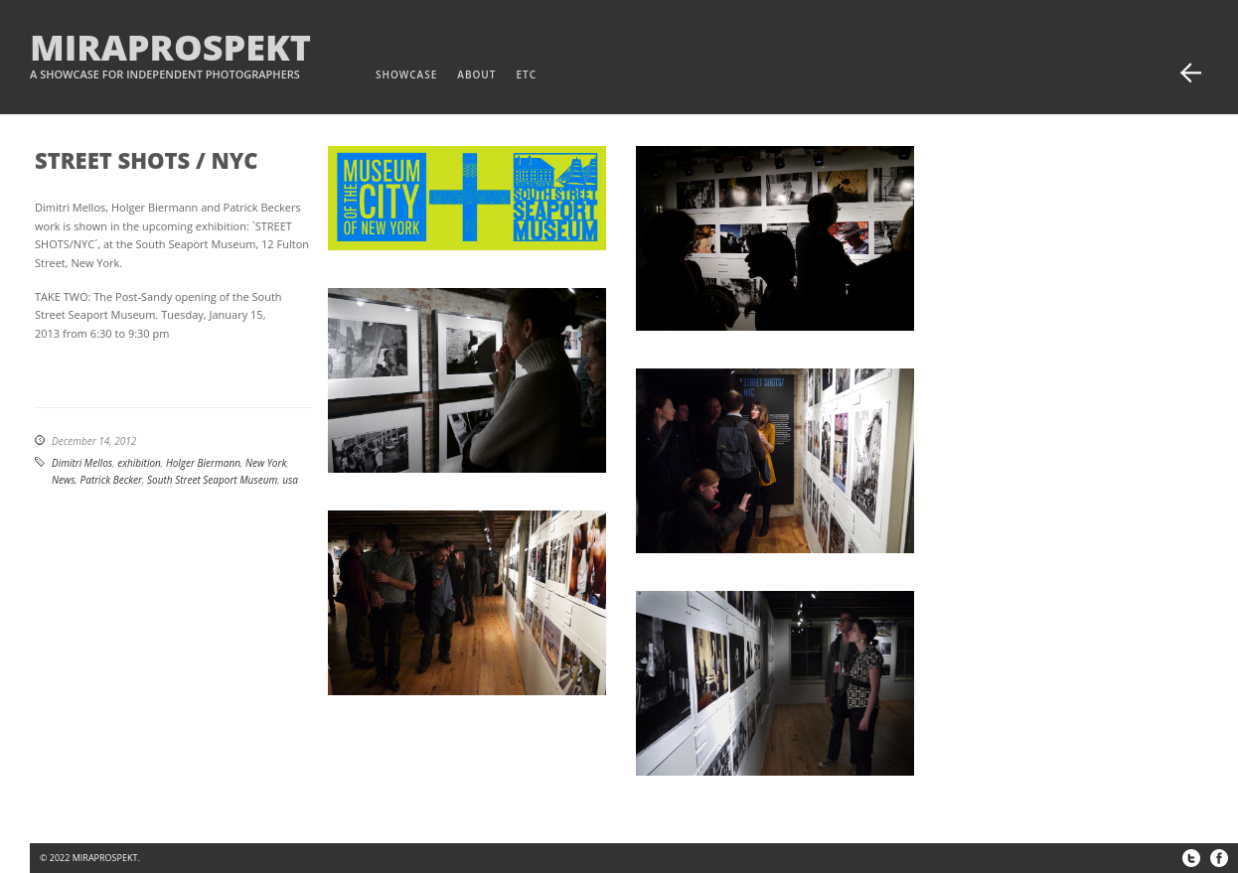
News (63, 480)
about (476, 74)
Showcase (406, 74)
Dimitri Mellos (82, 463)
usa (290, 480)
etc (526, 74)
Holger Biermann (203, 463)
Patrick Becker (111, 480)
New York (265, 463)
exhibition (139, 463)
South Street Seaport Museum (212, 480)
